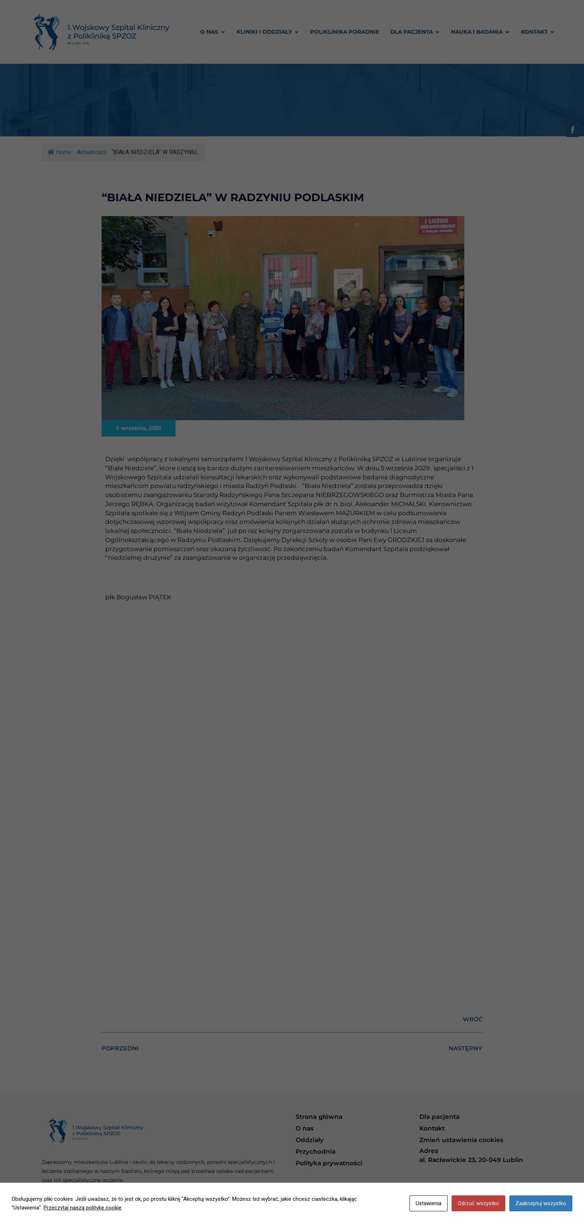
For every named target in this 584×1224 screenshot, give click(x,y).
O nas (305, 1128)
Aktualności (91, 152)
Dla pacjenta (439, 1116)
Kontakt (432, 1128)
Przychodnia (316, 1151)
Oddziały (310, 1140)
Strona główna (319, 1116)
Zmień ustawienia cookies (461, 1140)
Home (59, 152)
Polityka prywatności (329, 1163)
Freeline (532, 1211)
